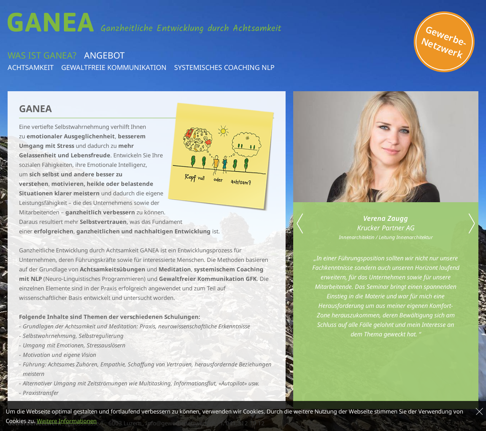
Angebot (104, 55)
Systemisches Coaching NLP (224, 67)
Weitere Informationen (67, 422)
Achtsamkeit (31, 67)
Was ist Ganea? (42, 55)
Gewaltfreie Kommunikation (114, 67)
